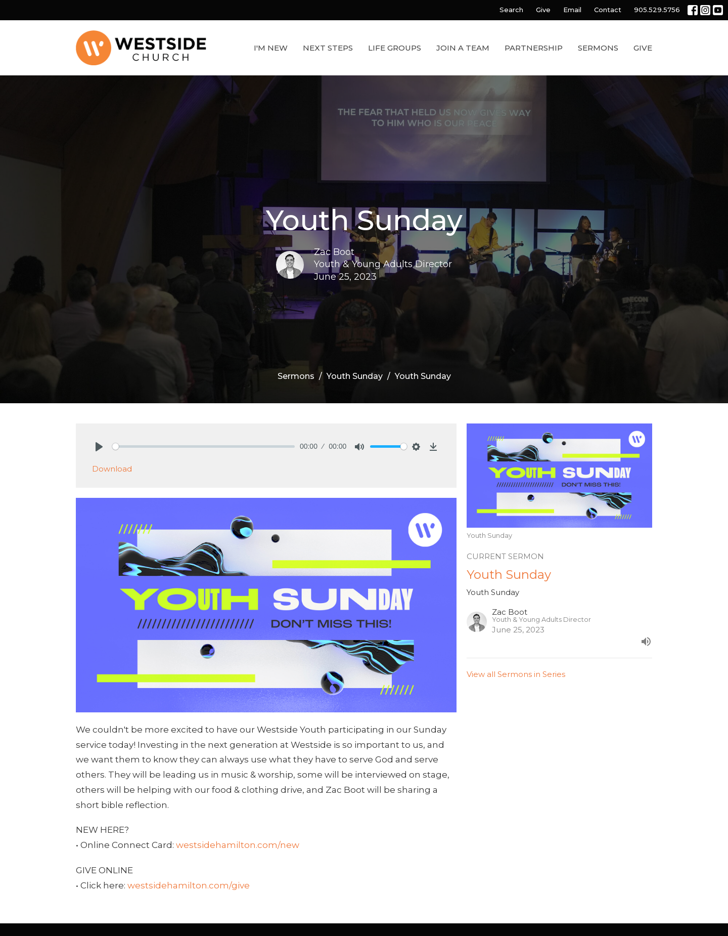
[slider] (203, 446)
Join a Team (462, 48)
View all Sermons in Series (516, 674)
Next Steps (328, 48)
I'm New (271, 48)
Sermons (598, 48)
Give (543, 10)
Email (572, 10)
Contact (607, 10)
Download (112, 469)
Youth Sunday (355, 376)
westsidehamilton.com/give (188, 885)
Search (511, 10)
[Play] (99, 447)
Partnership (534, 48)
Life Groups (394, 48)
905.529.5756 (657, 10)
